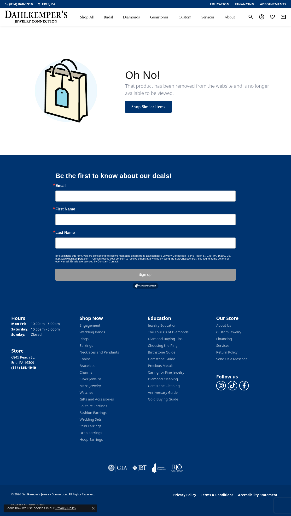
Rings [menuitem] (84, 338)
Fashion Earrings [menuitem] (93, 412)
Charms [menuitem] (86, 372)
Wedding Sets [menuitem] (91, 419)
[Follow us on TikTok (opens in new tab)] (232, 385)
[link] (19, 4)
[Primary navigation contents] (157, 17)
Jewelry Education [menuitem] (162, 325)
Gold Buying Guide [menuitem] (163, 399)
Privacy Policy (184, 495)
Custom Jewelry (228, 332)
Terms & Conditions (217, 495)
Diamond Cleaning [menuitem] (163, 379)
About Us (223, 325)
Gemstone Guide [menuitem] (161, 359)
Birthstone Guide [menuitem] (161, 352)
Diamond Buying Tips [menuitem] (165, 338)
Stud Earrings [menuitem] (90, 426)
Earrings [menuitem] (86, 345)
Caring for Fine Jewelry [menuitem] (166, 372)
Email (60, 186)
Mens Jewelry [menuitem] (90, 385)
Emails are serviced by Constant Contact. (94, 261)
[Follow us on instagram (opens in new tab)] (221, 385)
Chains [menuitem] (85, 359)
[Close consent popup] (93, 508)
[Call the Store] (23, 367)
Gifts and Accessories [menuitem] (97, 399)
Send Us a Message (231, 359)
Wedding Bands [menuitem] (92, 332)
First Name (65, 209)
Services (207, 17)
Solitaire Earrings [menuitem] (93, 406)
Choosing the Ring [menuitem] (163, 345)
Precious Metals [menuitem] (160, 365)
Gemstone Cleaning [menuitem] (164, 385)
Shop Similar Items (148, 106)
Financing (224, 338)
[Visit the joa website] (159, 468)
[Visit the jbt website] (139, 468)
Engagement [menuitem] (90, 325)
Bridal (108, 17)
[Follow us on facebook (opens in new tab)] (244, 385)
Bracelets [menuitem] (87, 365)
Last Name (65, 233)
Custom (185, 17)
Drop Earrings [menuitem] (91, 432)
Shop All (86, 17)
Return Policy (227, 352)
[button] (251, 17)
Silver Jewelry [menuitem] (90, 379)
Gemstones (159, 17)
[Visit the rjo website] (177, 468)
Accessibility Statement (257, 495)
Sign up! (146, 274)
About (230, 17)
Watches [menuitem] (86, 392)
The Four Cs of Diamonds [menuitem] (168, 332)
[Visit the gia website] (117, 468)
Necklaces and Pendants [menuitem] (99, 352)
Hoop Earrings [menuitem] (91, 439)
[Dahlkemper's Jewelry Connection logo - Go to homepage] (36, 17)
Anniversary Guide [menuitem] (163, 392)
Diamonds (131, 17)
